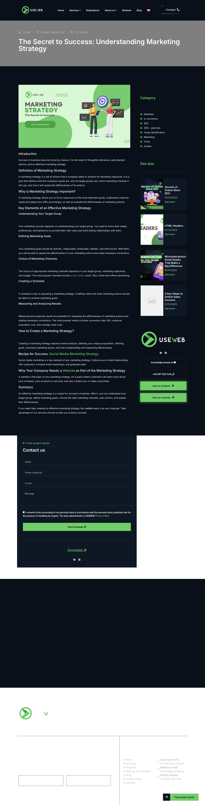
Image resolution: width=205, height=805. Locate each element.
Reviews (126, 10)
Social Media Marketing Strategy (74, 354)
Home (61, 10)
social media (77, 275)
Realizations (92, 10)
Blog (139, 10)
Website (69, 370)
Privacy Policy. (102, 516)
